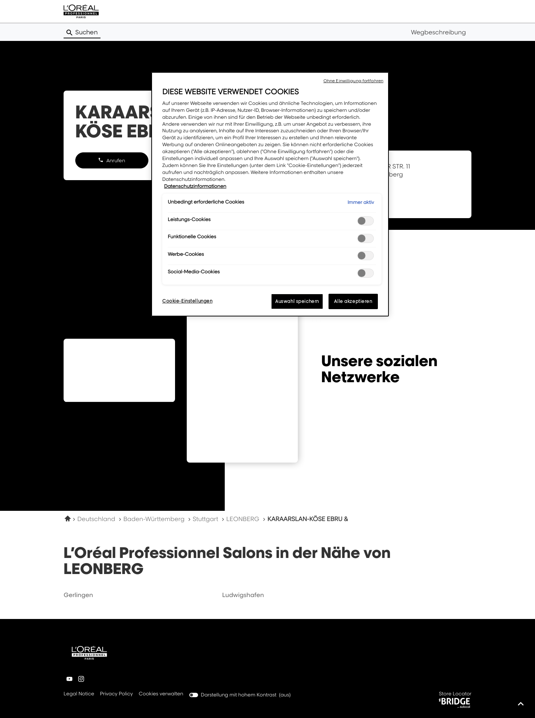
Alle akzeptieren (353, 301)
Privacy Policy (116, 694)
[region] (270, 194)
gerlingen (78, 595)
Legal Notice (79, 694)
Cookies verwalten (161, 694)
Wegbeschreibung (438, 32)
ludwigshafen (243, 595)
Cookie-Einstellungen (187, 301)
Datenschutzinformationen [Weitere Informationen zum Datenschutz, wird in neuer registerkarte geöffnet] (195, 186)
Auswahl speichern (297, 301)
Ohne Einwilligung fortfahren (353, 80)
